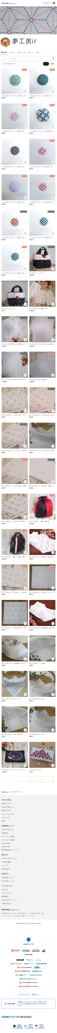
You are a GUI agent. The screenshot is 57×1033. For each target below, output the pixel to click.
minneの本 (5, 869)
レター (38, 52)
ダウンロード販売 (8, 840)
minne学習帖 (6, 862)
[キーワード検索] (28, 58)
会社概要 (17, 916)
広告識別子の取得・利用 (37, 913)
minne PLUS (6, 843)
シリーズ (11, 52)
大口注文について (8, 881)
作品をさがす (6, 810)
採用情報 (23, 916)
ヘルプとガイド (7, 893)
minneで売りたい (8, 829)
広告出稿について (8, 877)
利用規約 (5, 896)
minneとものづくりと (9, 858)
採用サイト (35, 995)
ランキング (6, 817)
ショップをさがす (8, 814)
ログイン (47, 3)
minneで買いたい (8, 807)
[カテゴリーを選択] (22, 64)
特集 (3, 821)
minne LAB (5, 846)
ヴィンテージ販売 (8, 836)
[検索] (53, 58)
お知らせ (5, 889)
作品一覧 (3, 52)
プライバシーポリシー (8, 916)
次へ (41, 779)
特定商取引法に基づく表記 (9, 913)
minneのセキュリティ (9, 900)
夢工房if (24, 41)
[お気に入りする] (25, 91)
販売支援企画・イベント (10, 850)
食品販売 (5, 833)
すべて (46, 63)
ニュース (5, 865)
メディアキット (31, 916)
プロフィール (21, 52)
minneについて (7, 803)
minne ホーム (5, 792)
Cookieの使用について (23, 913)
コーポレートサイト (24, 995)
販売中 (52, 63)
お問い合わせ (6, 903)
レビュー (30, 52)
